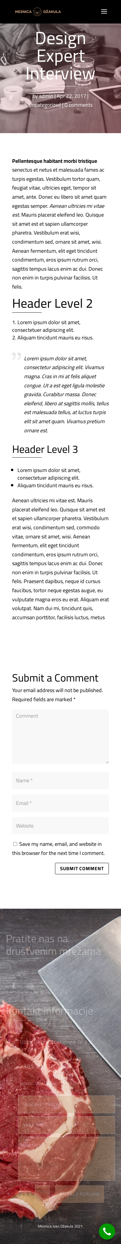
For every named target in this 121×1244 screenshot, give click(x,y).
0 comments (78, 105)
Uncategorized (44, 105)
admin (46, 96)
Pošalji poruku (82, 1194)
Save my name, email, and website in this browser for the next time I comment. (58, 848)
